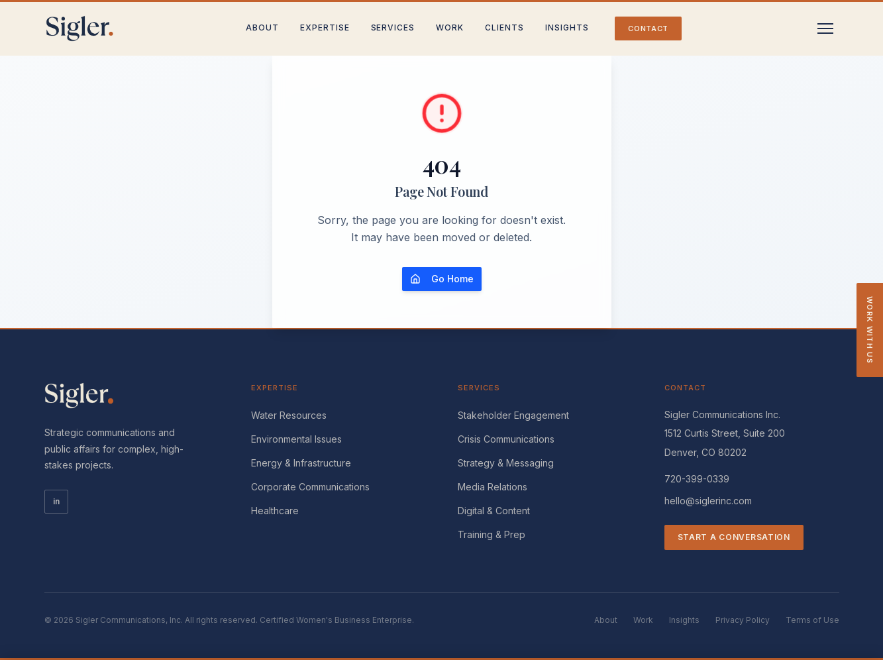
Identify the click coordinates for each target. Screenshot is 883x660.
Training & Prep (491, 534)
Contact (648, 28)
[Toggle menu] (825, 28)
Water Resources (289, 415)
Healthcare (275, 510)
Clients (504, 27)
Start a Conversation (734, 537)
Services (393, 27)
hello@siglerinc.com (708, 500)
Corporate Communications (310, 486)
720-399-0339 (696, 478)
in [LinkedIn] (56, 501)
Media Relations (492, 486)
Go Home (442, 278)
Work (450, 27)
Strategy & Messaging (506, 462)
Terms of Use (812, 620)
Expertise (325, 27)
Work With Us (869, 330)
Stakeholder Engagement (513, 415)
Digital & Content (494, 510)
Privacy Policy (742, 620)
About (262, 27)
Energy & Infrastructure (301, 462)
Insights (567, 27)
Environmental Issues (296, 439)
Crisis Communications (506, 439)
